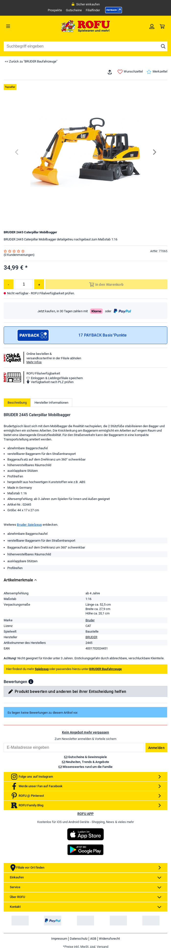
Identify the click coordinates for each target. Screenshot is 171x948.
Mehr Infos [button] (34, 362)
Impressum (59, 938)
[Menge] (24, 284)
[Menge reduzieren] (8, 284)
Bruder (90, 620)
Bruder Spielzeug (29, 524)
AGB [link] (93, 938)
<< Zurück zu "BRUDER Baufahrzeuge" (31, 61)
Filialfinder (93, 10)
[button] (30, 681)
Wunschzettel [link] (130, 72)
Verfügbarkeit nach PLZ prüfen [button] (49, 382)
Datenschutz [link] (78, 938)
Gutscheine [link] (74, 10)
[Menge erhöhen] (39, 284)
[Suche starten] (163, 46)
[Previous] (17, 152)
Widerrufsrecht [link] (109, 938)
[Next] (154, 152)
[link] (113, 10)
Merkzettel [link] (157, 72)
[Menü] (24, 26)
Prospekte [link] (55, 10)
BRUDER (91, 637)
